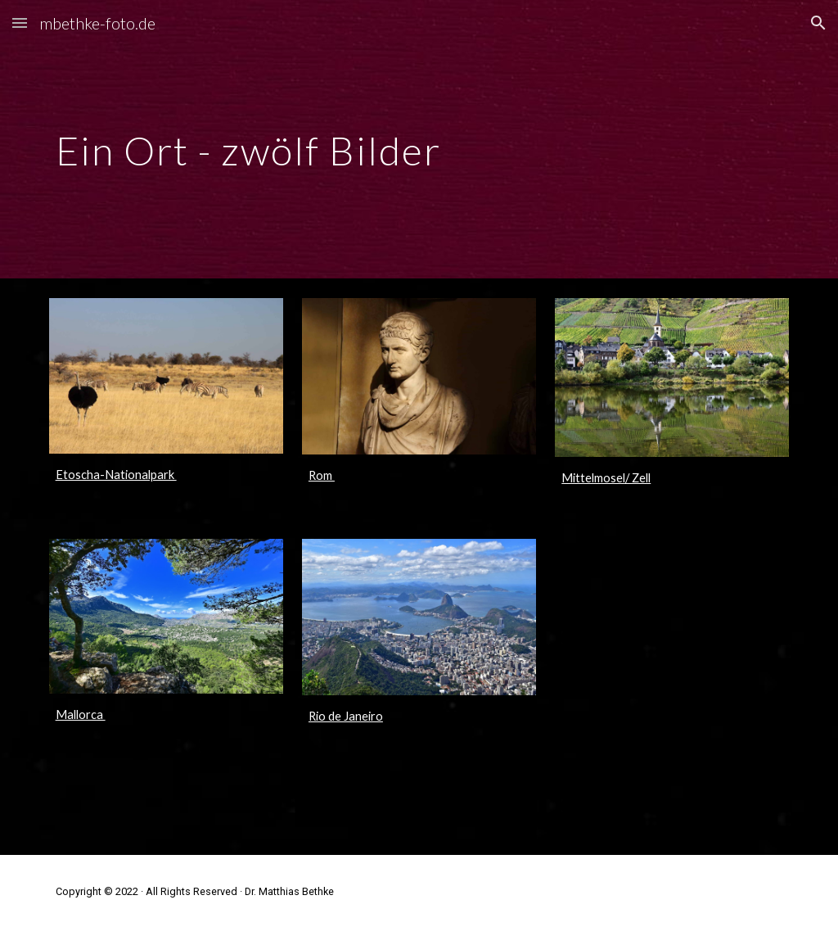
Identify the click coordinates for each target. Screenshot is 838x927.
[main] (419, 138)
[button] (19, 22)
